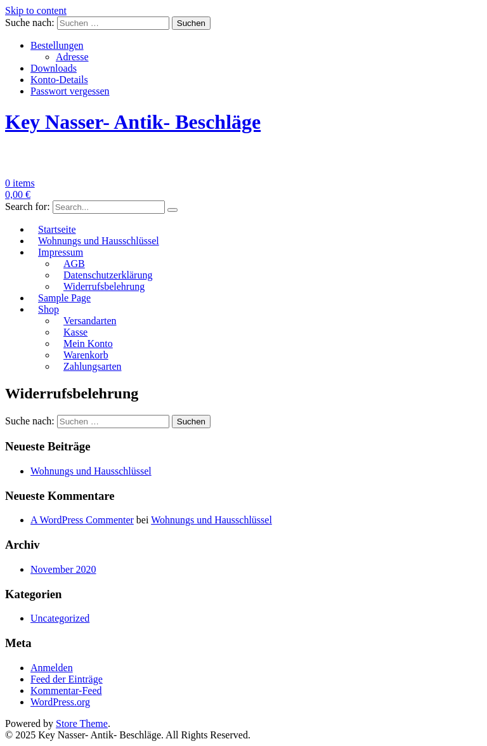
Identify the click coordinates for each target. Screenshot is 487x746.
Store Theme (82, 723)
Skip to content (36, 10)
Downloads (53, 68)
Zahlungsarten (92, 366)
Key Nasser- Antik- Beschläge (133, 121)
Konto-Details (59, 79)
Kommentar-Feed (66, 690)
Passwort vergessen (70, 91)
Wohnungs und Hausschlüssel (98, 240)
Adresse (72, 56)
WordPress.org (60, 702)
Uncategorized (59, 618)
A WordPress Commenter (82, 519)
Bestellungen (57, 45)
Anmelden (51, 667)
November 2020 (63, 569)
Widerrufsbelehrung (104, 286)
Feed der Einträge (66, 679)
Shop (48, 309)
